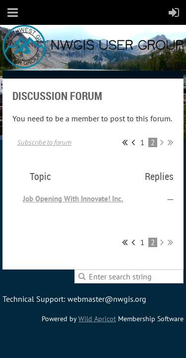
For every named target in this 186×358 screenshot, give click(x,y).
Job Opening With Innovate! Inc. (73, 198)
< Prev (133, 142)
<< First (124, 142)
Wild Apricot (97, 318)
